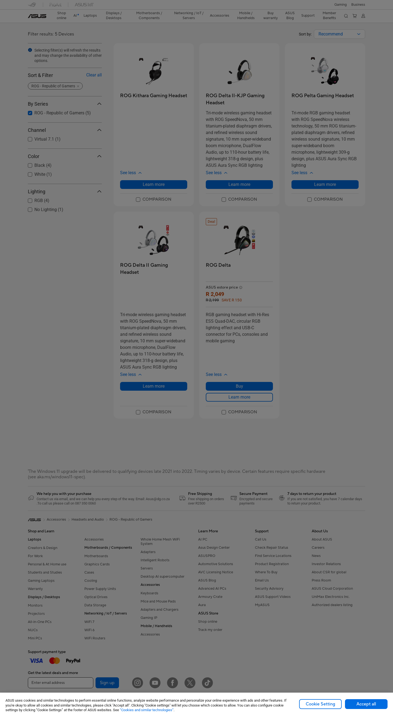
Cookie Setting (320, 704)
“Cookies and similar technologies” (147, 710)
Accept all (366, 704)
